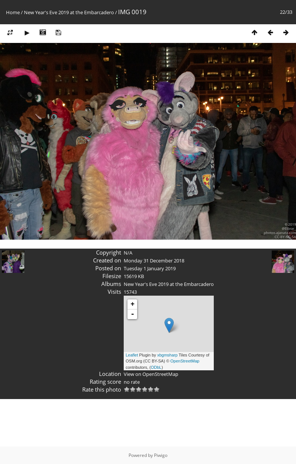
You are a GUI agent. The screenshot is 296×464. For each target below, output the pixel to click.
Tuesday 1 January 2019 (150, 268)
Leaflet (132, 355)
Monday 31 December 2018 (154, 260)
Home (13, 12)
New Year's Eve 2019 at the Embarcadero (69, 12)
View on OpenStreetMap (151, 374)
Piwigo (160, 455)
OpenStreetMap (185, 361)
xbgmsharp (167, 355)
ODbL (156, 367)
